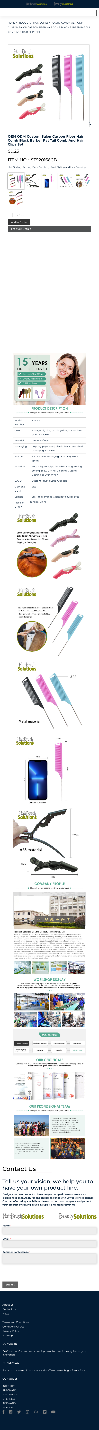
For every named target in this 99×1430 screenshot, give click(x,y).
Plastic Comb (60, 22)
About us (7, 1304)
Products (24, 22)
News (5, 1313)
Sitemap (7, 1335)
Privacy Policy (10, 1331)
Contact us (9, 1309)
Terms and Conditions (15, 1322)
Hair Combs (41, 22)
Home (11, 22)
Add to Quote (19, 222)
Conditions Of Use (13, 1326)
